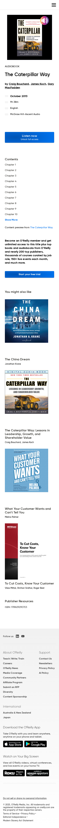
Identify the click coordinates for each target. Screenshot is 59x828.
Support (44, 652)
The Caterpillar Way (41, 227)
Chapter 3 (10, 176)
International (12, 706)
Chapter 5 (10, 187)
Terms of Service (11, 813)
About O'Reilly (12, 652)
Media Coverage (12, 672)
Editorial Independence (14, 817)
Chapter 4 (10, 181)
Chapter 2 (10, 170)
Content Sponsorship (15, 696)
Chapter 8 (10, 203)
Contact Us (45, 658)
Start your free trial (29, 274)
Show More (11, 220)
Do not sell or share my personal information (24, 798)
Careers (7, 663)
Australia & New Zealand (17, 712)
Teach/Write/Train (13, 658)
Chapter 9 (10, 209)
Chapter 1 (10, 164)
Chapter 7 (10, 198)
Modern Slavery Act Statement (18, 820)
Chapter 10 (11, 214)
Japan (6, 717)
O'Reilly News (10, 668)
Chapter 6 (10, 192)
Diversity (8, 691)
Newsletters (45, 663)
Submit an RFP (11, 687)
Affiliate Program (12, 682)
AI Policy (43, 672)
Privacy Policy (47, 668)
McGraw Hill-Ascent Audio (25, 114)
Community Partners (14, 677)
